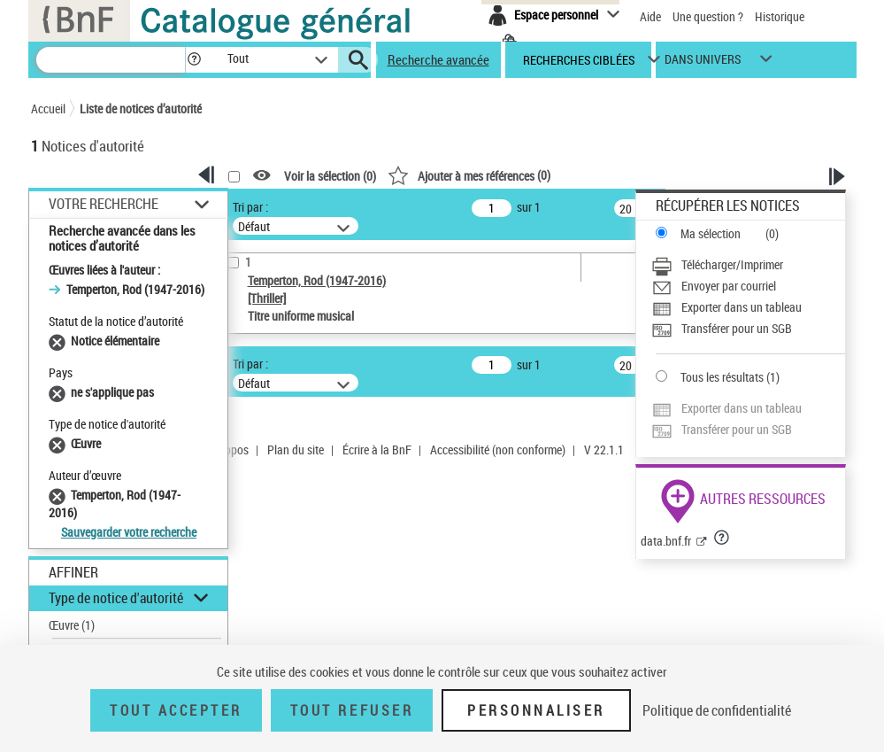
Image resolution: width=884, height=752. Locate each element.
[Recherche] (110, 60)
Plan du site (295, 449)
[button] (194, 60)
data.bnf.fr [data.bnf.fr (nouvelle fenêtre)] (666, 540)
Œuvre (72, 624)
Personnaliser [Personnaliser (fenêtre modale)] (536, 710)
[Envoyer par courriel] (748, 286)
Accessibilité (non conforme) (497, 449)
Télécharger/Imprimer (732, 264)
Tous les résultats (722, 376)
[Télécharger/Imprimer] (748, 265)
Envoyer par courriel (728, 285)
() (469, 175)
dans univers (703, 63)
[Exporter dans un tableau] (748, 307)
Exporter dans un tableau (741, 306)
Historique (779, 16)
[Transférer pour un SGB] (748, 328)
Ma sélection (710, 233)
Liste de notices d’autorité (141, 108)
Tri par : (250, 206)
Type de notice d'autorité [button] (116, 598)
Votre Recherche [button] (103, 203)
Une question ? (708, 16)
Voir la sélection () (330, 175)
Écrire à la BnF (376, 449)
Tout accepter (176, 710)
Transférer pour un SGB (736, 328)
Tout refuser (351, 710)
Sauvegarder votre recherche (128, 531)
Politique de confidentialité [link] (716, 710)
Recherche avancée (438, 59)
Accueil (48, 108)
